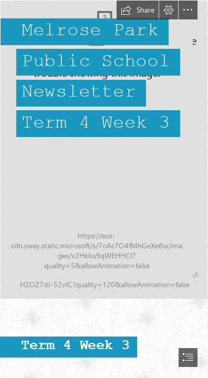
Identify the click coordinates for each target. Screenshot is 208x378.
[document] (104, 189)
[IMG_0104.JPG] (104, 149)
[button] (138, 10)
